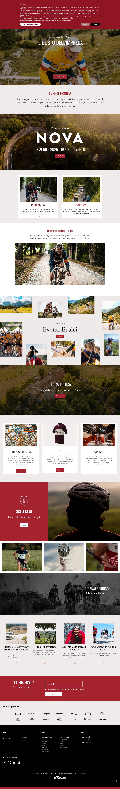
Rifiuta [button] (85, 24)
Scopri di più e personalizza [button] (30, 24)
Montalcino (45, 749)
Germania (44, 743)
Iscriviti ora (60, 156)
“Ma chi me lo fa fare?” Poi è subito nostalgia (103, 648)
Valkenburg (45, 751)
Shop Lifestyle (86, 740)
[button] (116, 781)
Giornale (24, 737)
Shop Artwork (86, 742)
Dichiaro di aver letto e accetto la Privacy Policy (65, 689)
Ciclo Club (7, 738)
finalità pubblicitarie (30, 13)
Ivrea (61, 745)
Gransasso (63, 741)
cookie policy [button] (23, 8)
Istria (61, 743)
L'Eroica (44, 747)
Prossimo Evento (60, 76)
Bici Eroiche (21, 471)
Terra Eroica (60, 396)
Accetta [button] (95, 24)
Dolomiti (44, 741)
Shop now (60, 470)
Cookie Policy (83, 773)
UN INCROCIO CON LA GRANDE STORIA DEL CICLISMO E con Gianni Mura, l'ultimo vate (16, 650)
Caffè (23, 740)
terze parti (45, 10)
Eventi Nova (64, 737)
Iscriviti (24, 525)
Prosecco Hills (64, 747)
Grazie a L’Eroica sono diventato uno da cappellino (74, 648)
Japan (43, 745)
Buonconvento (64, 739)
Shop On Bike (86, 737)
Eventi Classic (47, 737)
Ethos (5, 736)
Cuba (43, 739)
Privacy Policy (74, 773)
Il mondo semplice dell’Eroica (45, 647)
